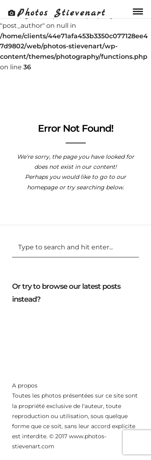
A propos (24, 385)
